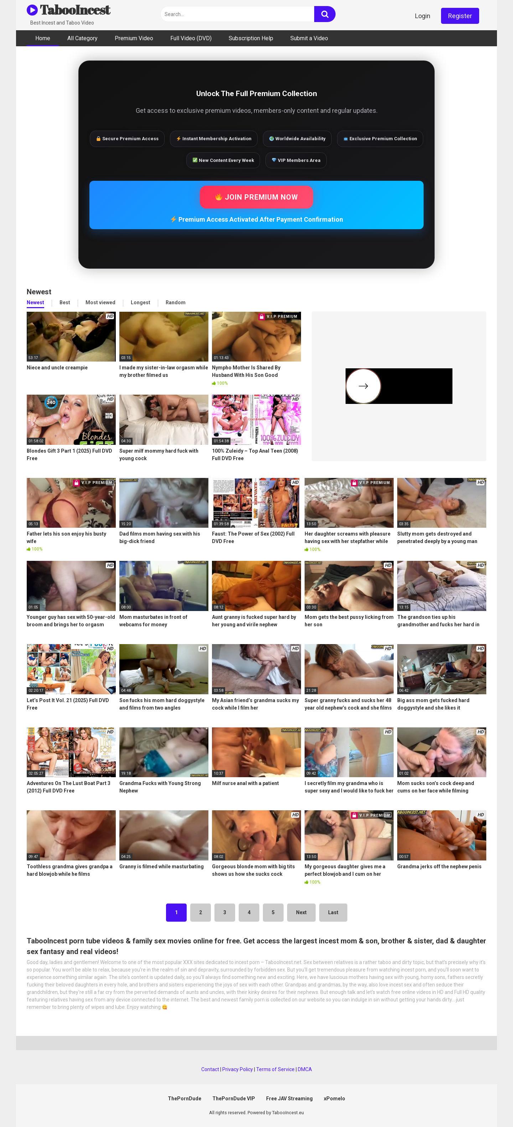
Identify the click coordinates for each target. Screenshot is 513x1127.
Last (333, 912)
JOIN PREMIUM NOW (256, 197)
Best (64, 302)
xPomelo (334, 1098)
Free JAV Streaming (289, 1098)
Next (301, 912)
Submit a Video (309, 38)
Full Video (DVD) (191, 38)
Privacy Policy (237, 1069)
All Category (82, 38)
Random (176, 302)
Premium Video (134, 38)
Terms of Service (275, 1069)
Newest (35, 302)
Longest (140, 302)
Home (42, 38)
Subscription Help (251, 38)
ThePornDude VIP (233, 1098)
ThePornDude (184, 1098)
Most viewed (100, 302)
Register (460, 16)
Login (422, 16)
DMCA (305, 1069)
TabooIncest (68, 9)
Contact (210, 1069)
